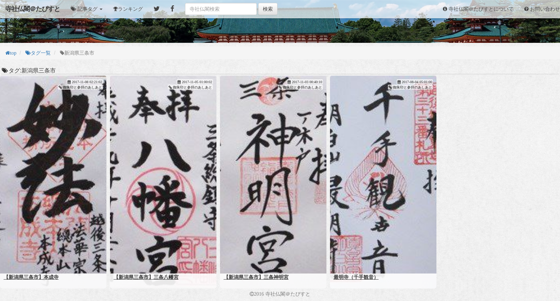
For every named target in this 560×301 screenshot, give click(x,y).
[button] (86, 9)
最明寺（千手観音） (356, 277)
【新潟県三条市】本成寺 (31, 277)
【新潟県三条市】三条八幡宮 (146, 277)
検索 (268, 9)
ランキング (130, 8)
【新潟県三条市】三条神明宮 (256, 277)
